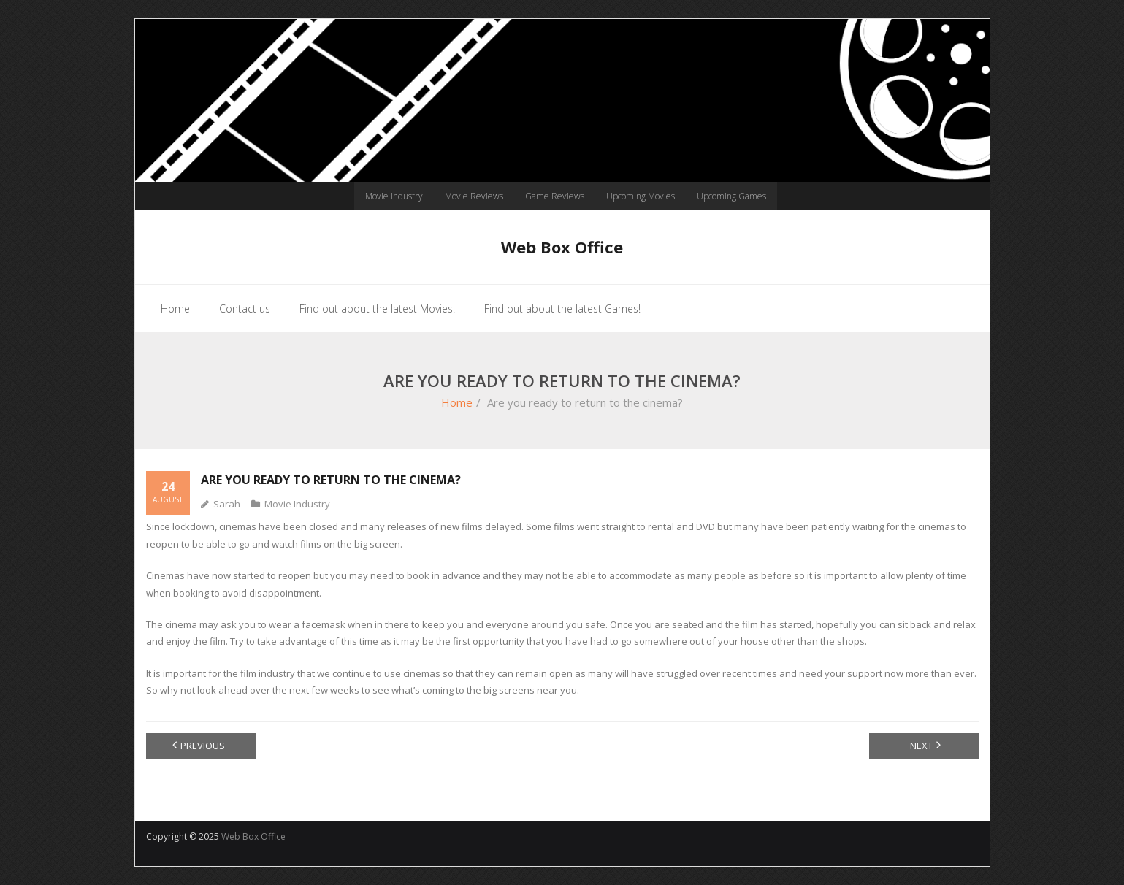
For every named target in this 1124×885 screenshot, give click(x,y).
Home (457, 402)
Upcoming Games (731, 196)
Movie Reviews (474, 196)
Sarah (226, 503)
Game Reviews (554, 196)
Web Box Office (253, 836)
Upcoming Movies (640, 196)
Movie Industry (394, 196)
